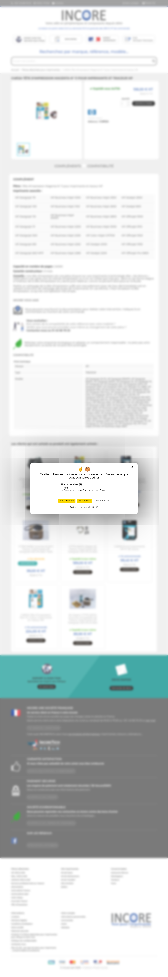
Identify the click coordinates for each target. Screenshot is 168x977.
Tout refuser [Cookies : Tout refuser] (84, 500)
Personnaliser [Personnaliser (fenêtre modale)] (102, 500)
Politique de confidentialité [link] (84, 507)
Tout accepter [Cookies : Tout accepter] (67, 500)
